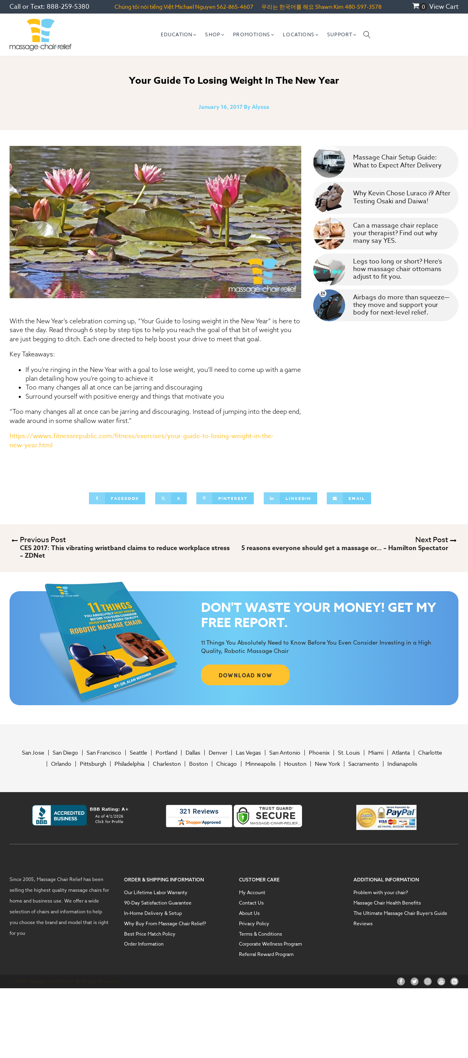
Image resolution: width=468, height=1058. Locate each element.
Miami (375, 752)
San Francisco (104, 752)
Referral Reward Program (266, 954)
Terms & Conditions (260, 934)
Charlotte (430, 752)
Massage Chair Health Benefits (387, 903)
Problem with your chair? (380, 892)
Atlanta (401, 752)
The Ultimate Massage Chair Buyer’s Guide (400, 913)
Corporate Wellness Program (270, 944)
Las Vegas (248, 752)
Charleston (167, 764)
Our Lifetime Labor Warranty (156, 892)
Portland (166, 752)
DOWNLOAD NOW (246, 675)
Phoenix (319, 752)
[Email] (349, 498)
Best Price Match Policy (150, 934)
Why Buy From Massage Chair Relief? (165, 923)
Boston (198, 764)
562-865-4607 (235, 6)
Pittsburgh (93, 764)
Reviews (363, 923)
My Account (252, 892)
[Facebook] (117, 498)
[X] (171, 498)
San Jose (33, 752)
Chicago (226, 764)
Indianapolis (402, 764)
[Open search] (367, 35)
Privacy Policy (254, 923)
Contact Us (251, 903)
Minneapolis (260, 764)
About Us (249, 913)
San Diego (65, 752)
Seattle (138, 752)
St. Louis (349, 752)
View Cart (443, 7)
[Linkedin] (290, 498)
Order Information (144, 944)
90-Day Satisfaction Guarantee (158, 903)
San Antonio (284, 752)
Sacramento (363, 764)
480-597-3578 (363, 6)
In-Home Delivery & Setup (153, 913)
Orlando (61, 764)
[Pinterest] (225, 498)
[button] (179, 34)
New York (327, 764)
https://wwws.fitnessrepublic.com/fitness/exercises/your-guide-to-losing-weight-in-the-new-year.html (142, 440)
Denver (218, 752)
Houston (295, 764)
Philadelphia (129, 764)
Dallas (193, 752)
